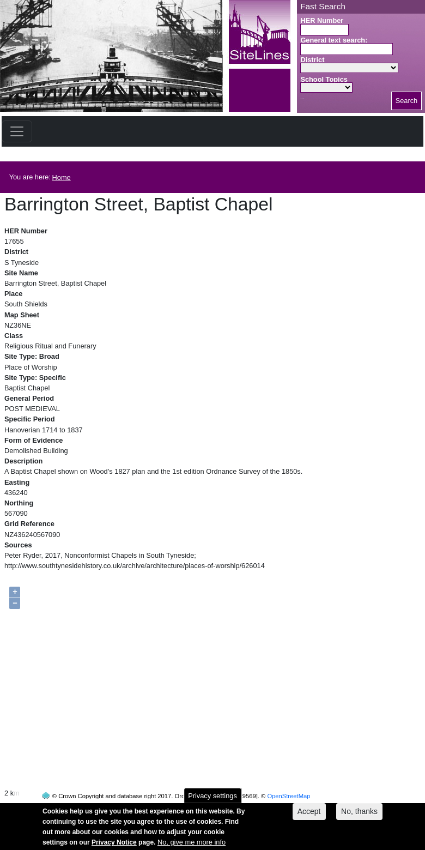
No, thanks (359, 815)
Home (61, 177)
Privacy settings (212, 800)
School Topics (324, 79)
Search (407, 101)
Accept (309, 815)
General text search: (333, 40)
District (312, 60)
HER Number (321, 20)
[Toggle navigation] (17, 131)
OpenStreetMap (288, 775)
